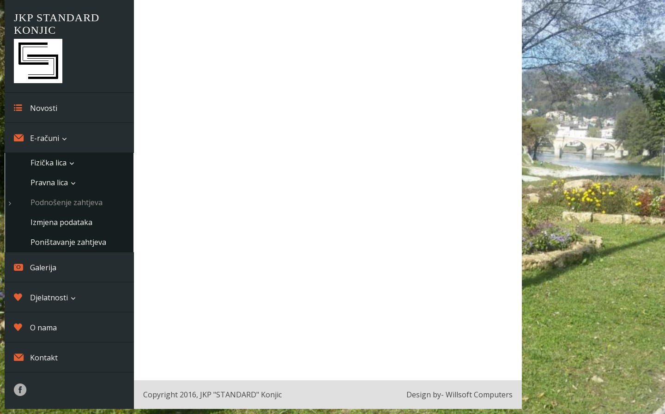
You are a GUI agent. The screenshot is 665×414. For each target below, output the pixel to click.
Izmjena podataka (61, 222)
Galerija (35, 267)
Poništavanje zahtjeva (68, 242)
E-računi (36, 137)
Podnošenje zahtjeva (66, 202)
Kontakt (36, 357)
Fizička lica (48, 163)
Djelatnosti (41, 297)
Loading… (328, 189)
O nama (35, 327)
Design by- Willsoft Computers (459, 395)
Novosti (35, 107)
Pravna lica (49, 182)
